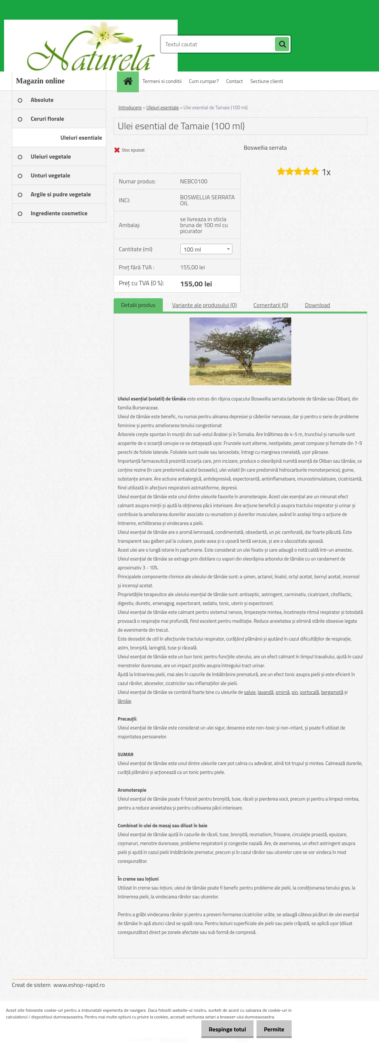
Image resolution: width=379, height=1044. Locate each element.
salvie (249, 692)
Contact (234, 81)
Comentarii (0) (271, 304)
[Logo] (63, 44)
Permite (272, 1029)
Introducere (130, 107)
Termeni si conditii (162, 81)
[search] (282, 44)
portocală (309, 692)
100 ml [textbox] (192, 249)
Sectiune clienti (266, 81)
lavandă (266, 692)
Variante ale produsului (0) (204, 304)
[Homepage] (130, 81)
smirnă (283, 692)
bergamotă (332, 692)
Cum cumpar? (204, 81)
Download (317, 304)
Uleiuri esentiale (163, 107)
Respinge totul (222, 1029)
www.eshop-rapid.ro (79, 984)
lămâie (124, 701)
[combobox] (206, 249)
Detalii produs (138, 304)
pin (295, 692)
